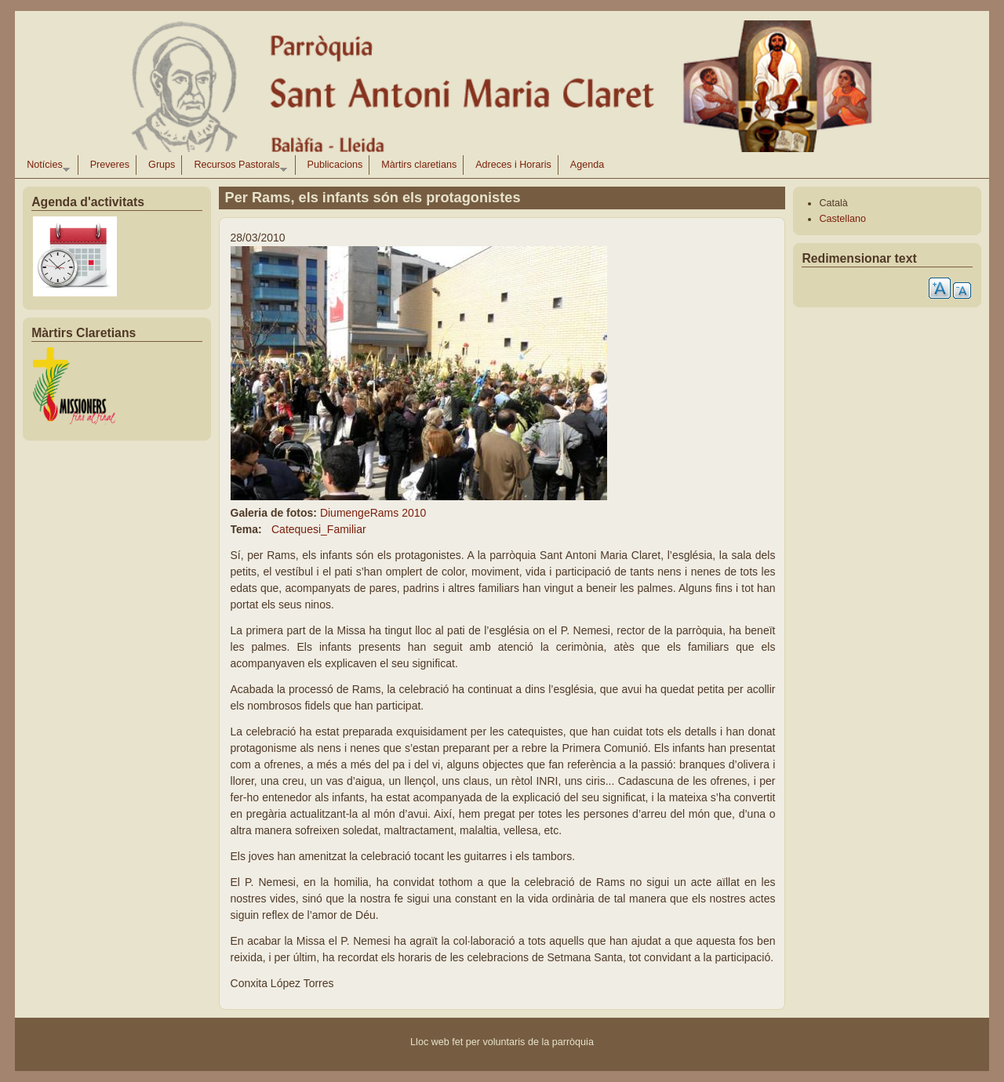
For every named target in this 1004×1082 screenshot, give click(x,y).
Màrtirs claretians (419, 164)
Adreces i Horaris (513, 164)
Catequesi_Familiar (318, 529)
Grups (161, 164)
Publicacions (335, 164)
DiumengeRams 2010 (373, 513)
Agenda (587, 164)
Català (833, 203)
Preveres (109, 164)
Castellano (842, 218)
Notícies (45, 167)
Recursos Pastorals (237, 167)
